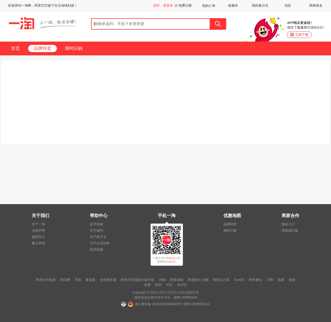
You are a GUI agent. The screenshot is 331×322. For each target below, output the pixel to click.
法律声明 (38, 230)
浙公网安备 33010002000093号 (158, 304)
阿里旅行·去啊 (198, 280)
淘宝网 (65, 280)
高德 (280, 280)
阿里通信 (255, 280)
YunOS (239, 280)
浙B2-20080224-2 (197, 304)
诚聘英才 (38, 237)
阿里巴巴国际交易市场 (137, 280)
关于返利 (96, 230)
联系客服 (96, 249)
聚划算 (90, 280)
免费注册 (185, 5)
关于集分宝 (98, 237)
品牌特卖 (42, 48)
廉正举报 (38, 243)
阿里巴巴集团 (46, 280)
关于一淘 (38, 224)
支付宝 (182, 285)
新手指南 (96, 224)
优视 (292, 280)
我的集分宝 (260, 5)
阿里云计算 (221, 280)
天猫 (77, 280)
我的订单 (208, 6)
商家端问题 (290, 230)
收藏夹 (233, 5)
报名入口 (288, 224)
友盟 (147, 285)
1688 (162, 280)
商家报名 (315, 5)
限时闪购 (74, 48)
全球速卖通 (108, 280)
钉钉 (169, 285)
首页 (15, 48)
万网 (269, 280)
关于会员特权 (100, 243)
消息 (287, 5)
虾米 (158, 285)
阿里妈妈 (176, 280)
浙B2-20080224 (185, 297)
